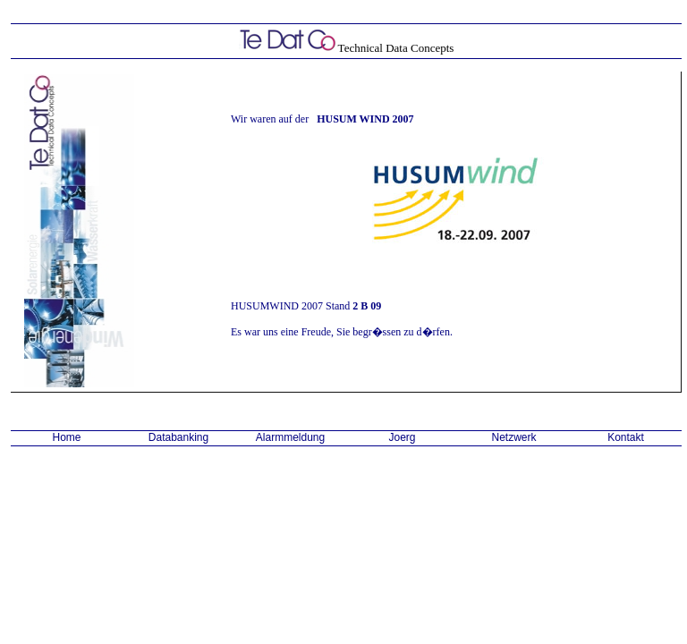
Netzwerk (513, 437)
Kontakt (625, 437)
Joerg (401, 437)
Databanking (178, 437)
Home (66, 437)
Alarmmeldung (290, 437)
